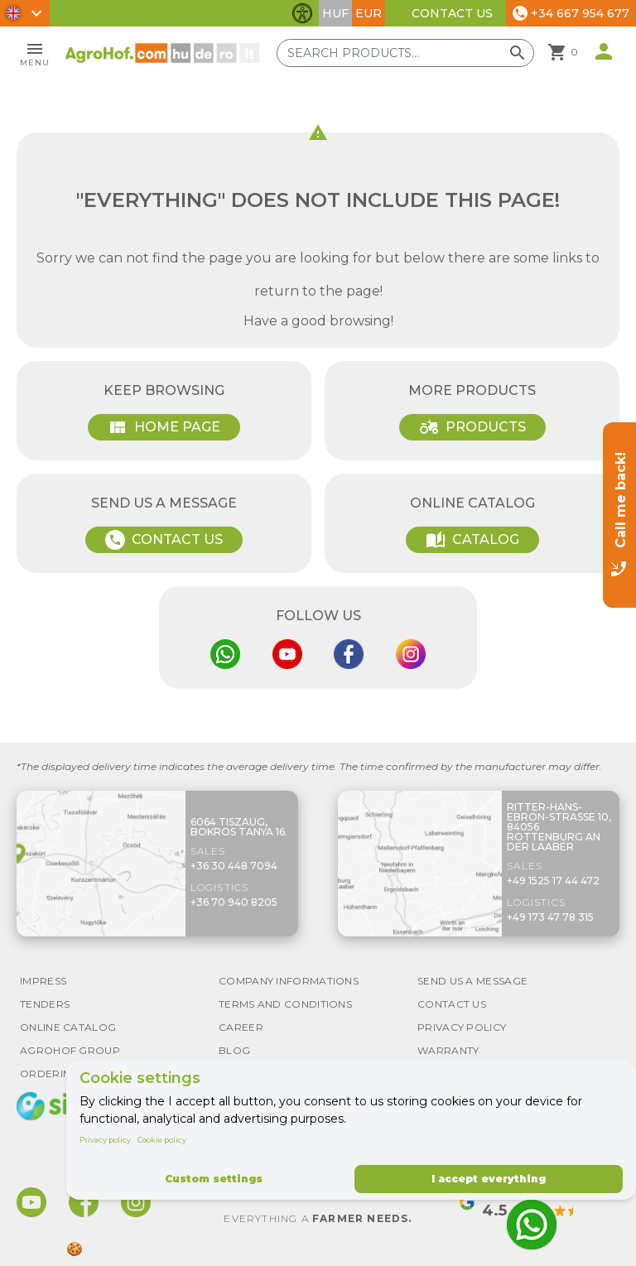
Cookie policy (161, 1139)
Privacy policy (105, 1139)
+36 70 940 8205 (233, 902)
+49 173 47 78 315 (550, 917)
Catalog (472, 540)
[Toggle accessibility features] (302, 13)
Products (472, 427)
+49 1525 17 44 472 (553, 880)
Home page (164, 427)
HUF (335, 13)
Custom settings (214, 1178)
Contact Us (452, 13)
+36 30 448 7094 (233, 865)
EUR (368, 13)
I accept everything (488, 1178)
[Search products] (405, 53)
